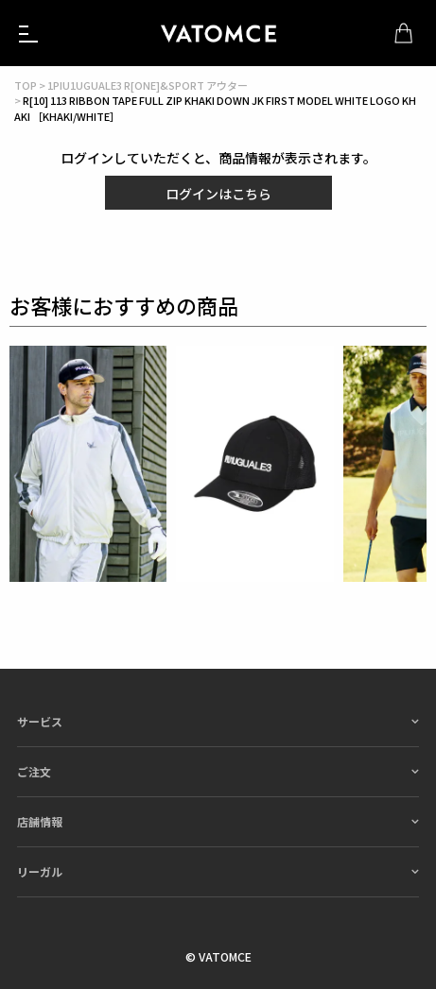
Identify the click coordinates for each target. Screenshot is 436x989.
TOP (25, 85)
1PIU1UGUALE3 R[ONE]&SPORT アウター (147, 85)
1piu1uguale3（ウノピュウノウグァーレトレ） (218, 33)
